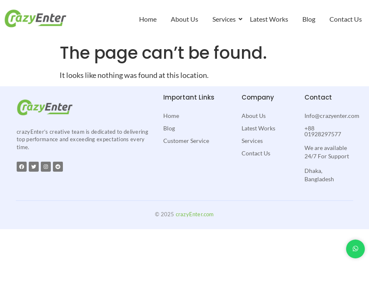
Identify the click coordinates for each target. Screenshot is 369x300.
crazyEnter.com (195, 214)
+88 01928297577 (322, 131)
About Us (184, 19)
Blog (308, 19)
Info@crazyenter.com (331, 115)
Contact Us (345, 19)
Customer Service (186, 140)
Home (148, 19)
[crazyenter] (35, 18)
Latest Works (269, 19)
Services (225, 19)
